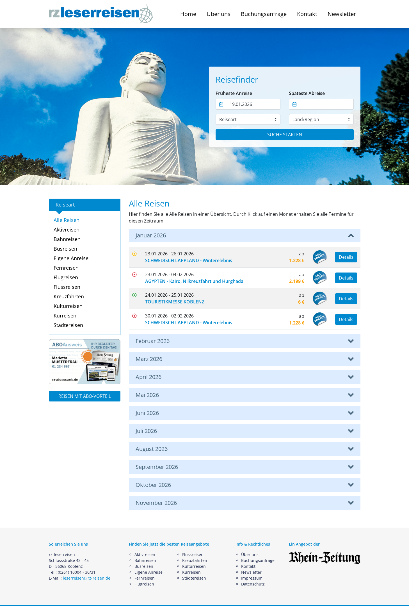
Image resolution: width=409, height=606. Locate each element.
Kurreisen (65, 315)
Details (346, 257)
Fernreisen (66, 267)
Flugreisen (66, 277)
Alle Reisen (66, 220)
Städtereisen (68, 325)
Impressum (251, 578)
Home (188, 14)
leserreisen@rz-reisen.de (86, 578)
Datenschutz (253, 584)
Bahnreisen (67, 239)
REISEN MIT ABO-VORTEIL (84, 396)
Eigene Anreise (71, 258)
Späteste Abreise (307, 93)
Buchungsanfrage (264, 14)
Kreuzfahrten (69, 296)
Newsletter (342, 14)
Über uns (250, 554)
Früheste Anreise (234, 93)
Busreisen (65, 248)
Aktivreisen (66, 229)
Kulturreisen (68, 306)
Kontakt (307, 14)
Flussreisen (67, 286)
